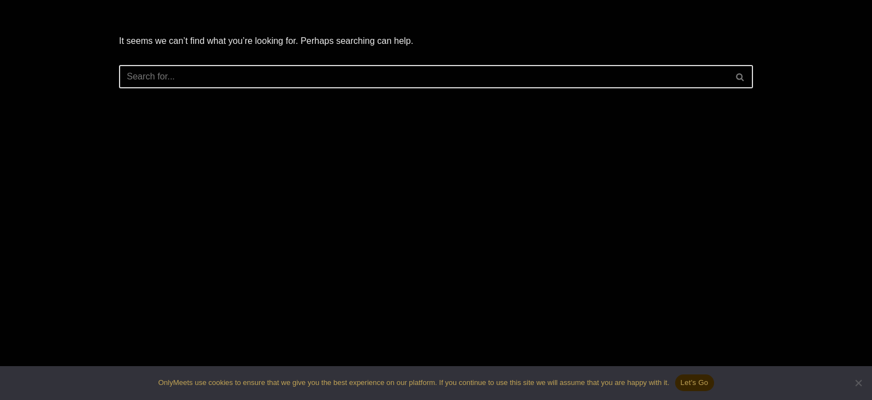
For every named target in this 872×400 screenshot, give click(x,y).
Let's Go (694, 382)
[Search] (423, 76)
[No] (858, 382)
